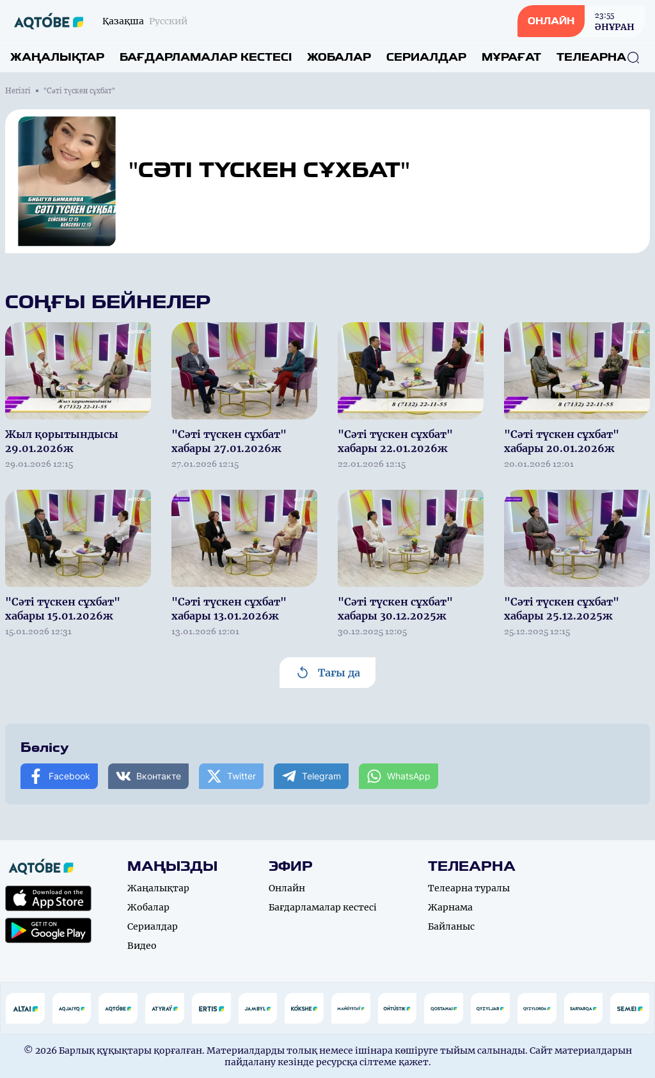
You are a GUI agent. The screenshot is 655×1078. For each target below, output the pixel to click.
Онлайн (287, 888)
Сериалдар (426, 57)
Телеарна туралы (469, 888)
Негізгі (18, 90)
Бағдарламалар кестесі (206, 57)
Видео (142, 945)
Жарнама (450, 907)
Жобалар (339, 57)
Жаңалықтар (57, 57)
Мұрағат (511, 57)
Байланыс (451, 926)
